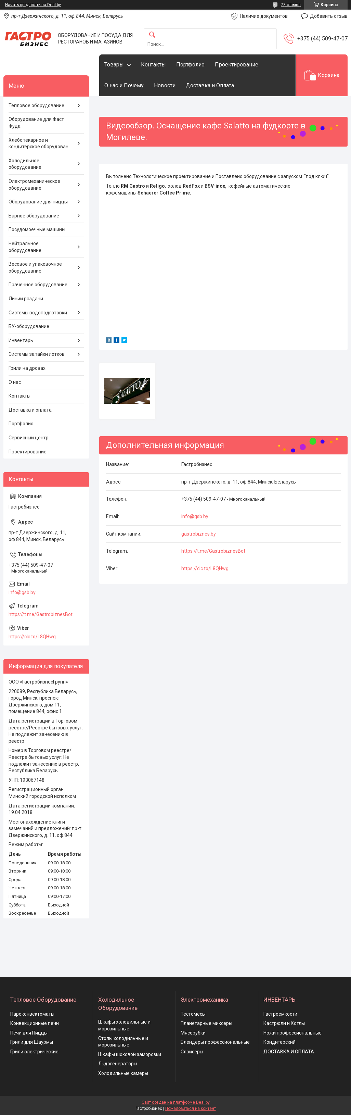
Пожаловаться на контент (190, 1108)
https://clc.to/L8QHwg (205, 568)
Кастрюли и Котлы (284, 1023)
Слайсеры (192, 1051)
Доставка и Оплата (210, 85)
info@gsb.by (194, 516)
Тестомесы (193, 1014)
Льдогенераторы (117, 1063)
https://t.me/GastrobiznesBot (213, 551)
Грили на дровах (27, 368)
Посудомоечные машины (37, 229)
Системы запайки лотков (37, 354)
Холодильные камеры (123, 1073)
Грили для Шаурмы (31, 1042)
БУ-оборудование (29, 326)
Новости (165, 85)
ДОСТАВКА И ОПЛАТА (288, 1051)
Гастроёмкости (280, 1014)
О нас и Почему (124, 85)
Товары (114, 64)
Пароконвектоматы (32, 1014)
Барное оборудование (34, 215)
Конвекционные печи (34, 1023)
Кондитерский (279, 1042)
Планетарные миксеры (206, 1023)
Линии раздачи (26, 298)
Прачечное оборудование (38, 284)
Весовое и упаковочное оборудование (35, 267)
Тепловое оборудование (36, 105)
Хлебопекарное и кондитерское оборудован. (39, 143)
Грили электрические (34, 1051)
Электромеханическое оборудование (34, 184)
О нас (15, 382)
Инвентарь (21, 340)
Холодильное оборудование (25, 164)
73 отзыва (291, 4)
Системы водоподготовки (38, 312)
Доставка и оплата (30, 410)
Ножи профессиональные (292, 1033)
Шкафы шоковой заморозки (129, 1054)
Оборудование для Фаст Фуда (36, 122)
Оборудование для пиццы (38, 201)
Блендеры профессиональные (215, 1042)
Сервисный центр (29, 437)
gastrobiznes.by (198, 534)
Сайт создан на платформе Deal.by (176, 1102)
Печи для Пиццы (29, 1033)
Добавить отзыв (329, 16)
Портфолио (190, 64)
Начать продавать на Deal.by (33, 4)
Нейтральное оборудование (25, 247)
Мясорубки (193, 1033)
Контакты (153, 64)
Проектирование (236, 64)
